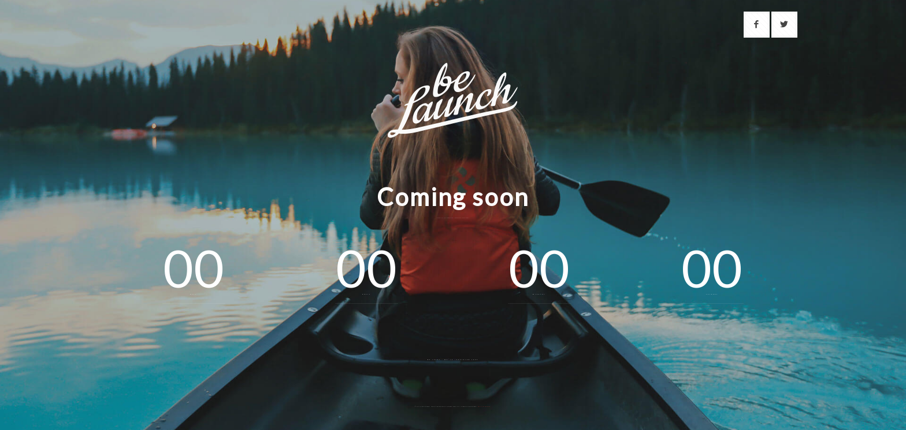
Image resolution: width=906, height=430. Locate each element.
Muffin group (484, 406)
